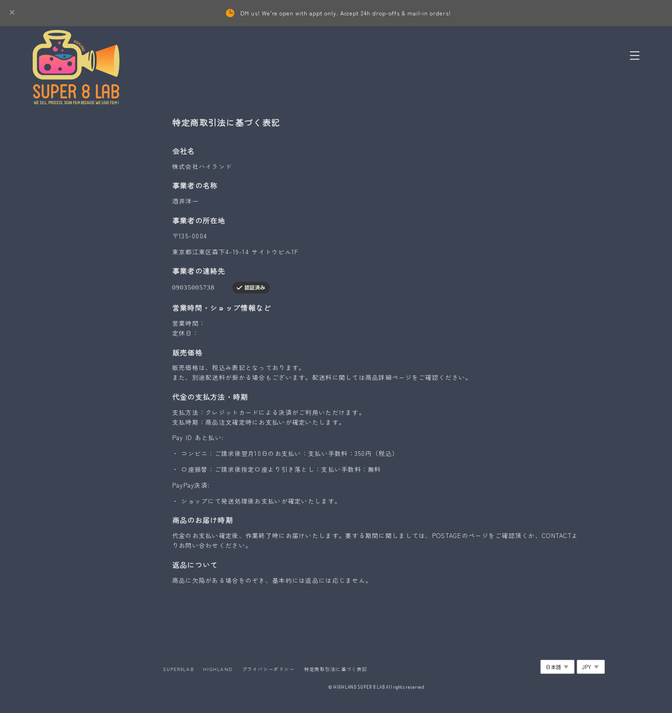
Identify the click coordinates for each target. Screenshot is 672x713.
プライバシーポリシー (268, 668)
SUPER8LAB (178, 668)
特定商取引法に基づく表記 (335, 668)
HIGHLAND (217, 668)
